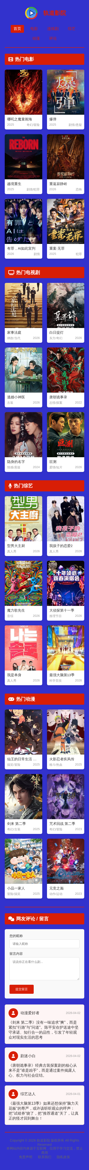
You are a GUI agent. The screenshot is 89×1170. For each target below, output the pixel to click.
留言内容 (16, 954)
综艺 (71, 29)
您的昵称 (16, 936)
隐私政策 (63, 1157)
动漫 (36, 38)
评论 (53, 38)
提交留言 (21, 989)
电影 (34, 29)
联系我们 (44, 1157)
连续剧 (53, 29)
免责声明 (25, 1157)
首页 (17, 29)
